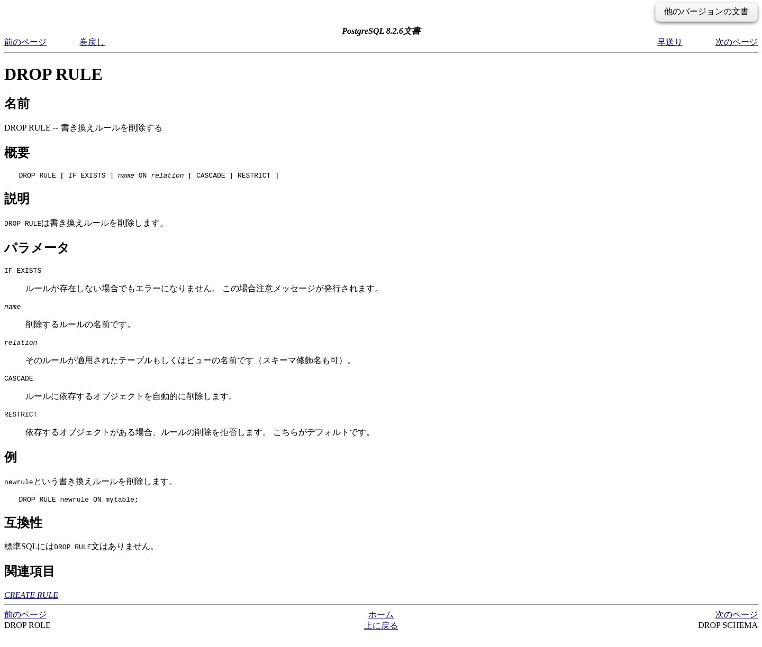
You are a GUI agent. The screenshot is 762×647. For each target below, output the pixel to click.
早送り (670, 42)
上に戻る (381, 636)
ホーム (381, 625)
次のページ (736, 42)
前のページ (25, 42)
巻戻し (92, 42)
